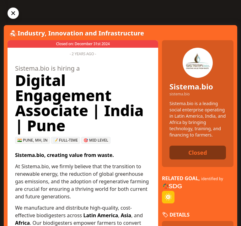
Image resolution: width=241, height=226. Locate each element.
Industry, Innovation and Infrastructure (81, 33)
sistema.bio (179, 94)
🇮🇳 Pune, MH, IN (32, 140)
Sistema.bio (191, 86)
